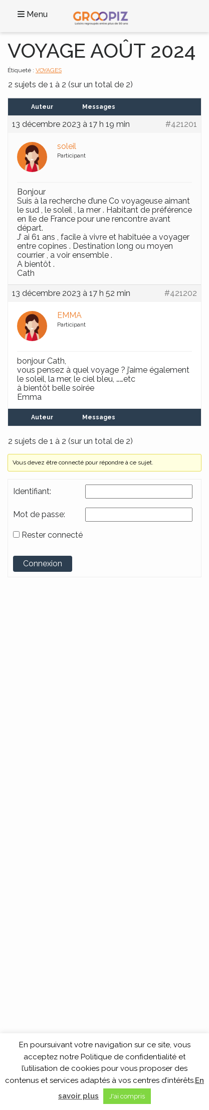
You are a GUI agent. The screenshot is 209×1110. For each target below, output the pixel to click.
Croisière (28, 852)
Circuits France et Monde (53, 842)
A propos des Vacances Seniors (62, 965)
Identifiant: (32, 491)
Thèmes (35, 814)
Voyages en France (43, 740)
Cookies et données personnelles (65, 933)
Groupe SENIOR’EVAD (59, 648)
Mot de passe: (39, 514)
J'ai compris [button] (127, 1096)
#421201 (181, 124)
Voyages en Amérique (48, 760)
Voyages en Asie (39, 770)
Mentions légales (41, 944)
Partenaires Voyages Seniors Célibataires (76, 954)
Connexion (42, 563)
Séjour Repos (35, 862)
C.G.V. (24, 923)
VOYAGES (49, 70)
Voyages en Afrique (44, 750)
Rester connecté (52, 535)
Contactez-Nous (40, 903)
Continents (43, 722)
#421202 (180, 293)
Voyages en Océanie (46, 791)
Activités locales (39, 832)
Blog (22, 913)
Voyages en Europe (44, 780)
